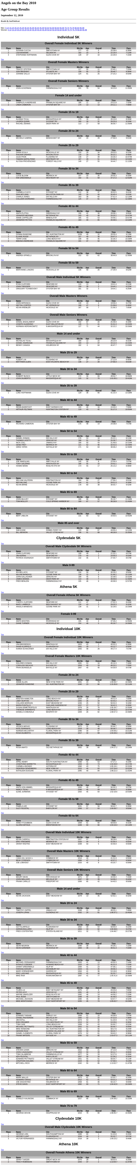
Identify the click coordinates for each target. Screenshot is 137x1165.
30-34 (26, 28)
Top (2, 59)
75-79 (72, 28)
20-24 (16, 28)
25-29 (21, 28)
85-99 (82, 28)
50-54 (47, 28)
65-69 (62, 28)
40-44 (36, 28)
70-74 (67, 28)
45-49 (42, 28)
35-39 (31, 28)
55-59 (52, 28)
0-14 (7, 28)
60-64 (57, 28)
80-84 (77, 28)
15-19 (11, 28)
